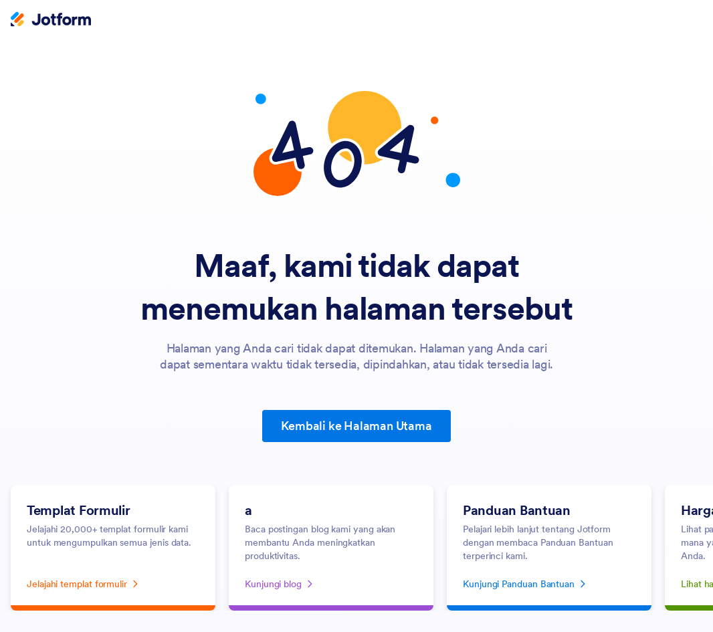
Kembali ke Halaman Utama (356, 425)
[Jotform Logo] (51, 21)
